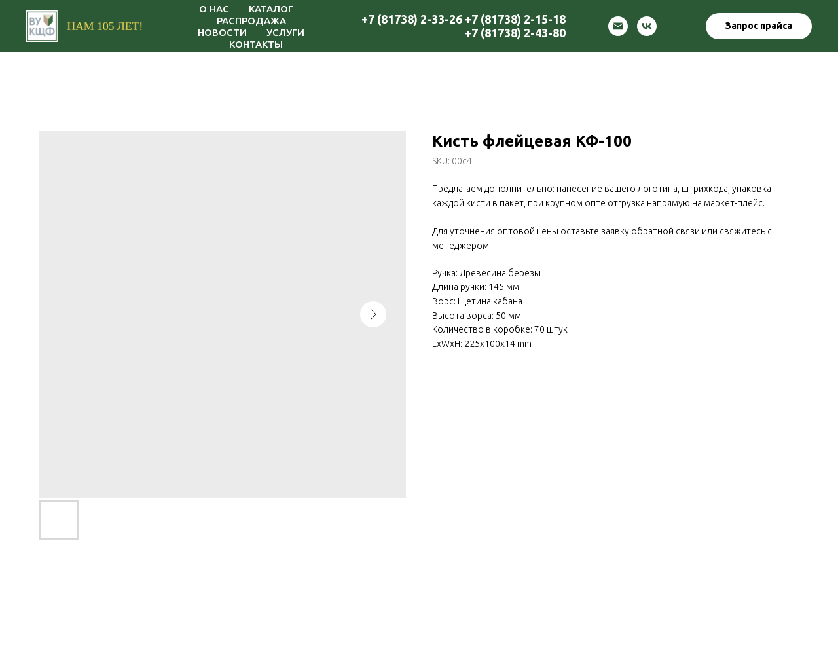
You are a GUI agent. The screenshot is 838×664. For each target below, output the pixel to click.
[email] (618, 26)
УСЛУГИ (285, 32)
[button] (759, 26)
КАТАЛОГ (271, 8)
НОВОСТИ (222, 32)
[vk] (647, 26)
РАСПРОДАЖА (251, 20)
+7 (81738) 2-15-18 (515, 19)
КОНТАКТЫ (256, 44)
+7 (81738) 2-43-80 (515, 32)
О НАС (214, 8)
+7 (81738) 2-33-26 (411, 19)
